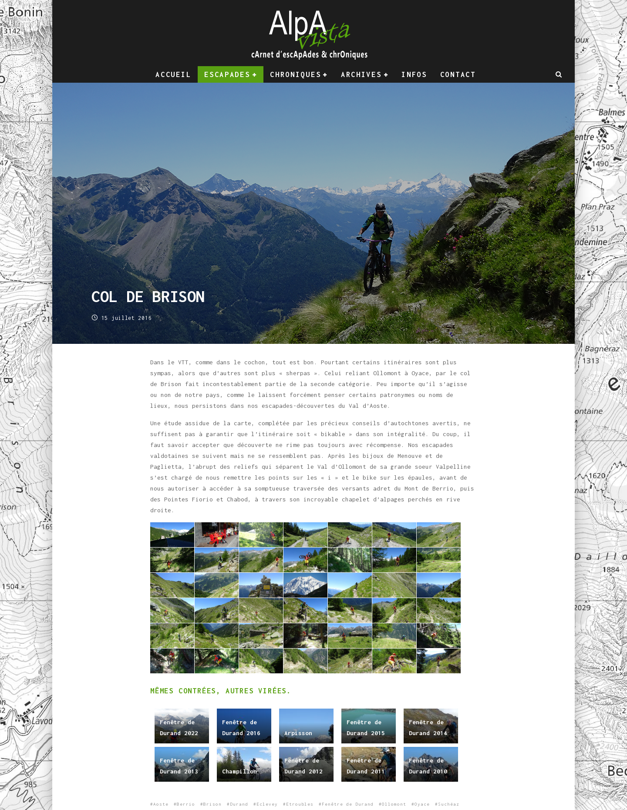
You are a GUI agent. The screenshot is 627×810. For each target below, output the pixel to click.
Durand (239, 804)
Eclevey (267, 804)
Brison (212, 804)
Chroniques (295, 74)
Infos (414, 74)
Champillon (239, 771)
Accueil (173, 74)
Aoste (161, 804)
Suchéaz (448, 804)
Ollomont (394, 804)
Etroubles (300, 804)
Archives (361, 74)
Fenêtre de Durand (348, 804)
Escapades (227, 74)
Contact (458, 74)
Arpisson (298, 732)
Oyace (422, 804)
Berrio (186, 804)
